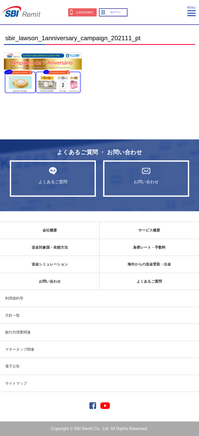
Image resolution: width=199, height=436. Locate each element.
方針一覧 (12, 315)
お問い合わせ (146, 175)
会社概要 (49, 230)
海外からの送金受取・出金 (149, 264)
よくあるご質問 (53, 175)
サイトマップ (16, 383)
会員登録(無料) (84, 12)
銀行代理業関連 (18, 332)
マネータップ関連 (19, 349)
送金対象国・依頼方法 (50, 247)
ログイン (115, 12)
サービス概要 (149, 230)
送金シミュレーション (50, 264)
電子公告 (12, 366)
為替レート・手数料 (149, 247)
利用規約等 (14, 298)
